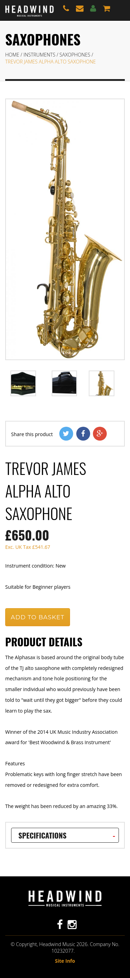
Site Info (65, 961)
